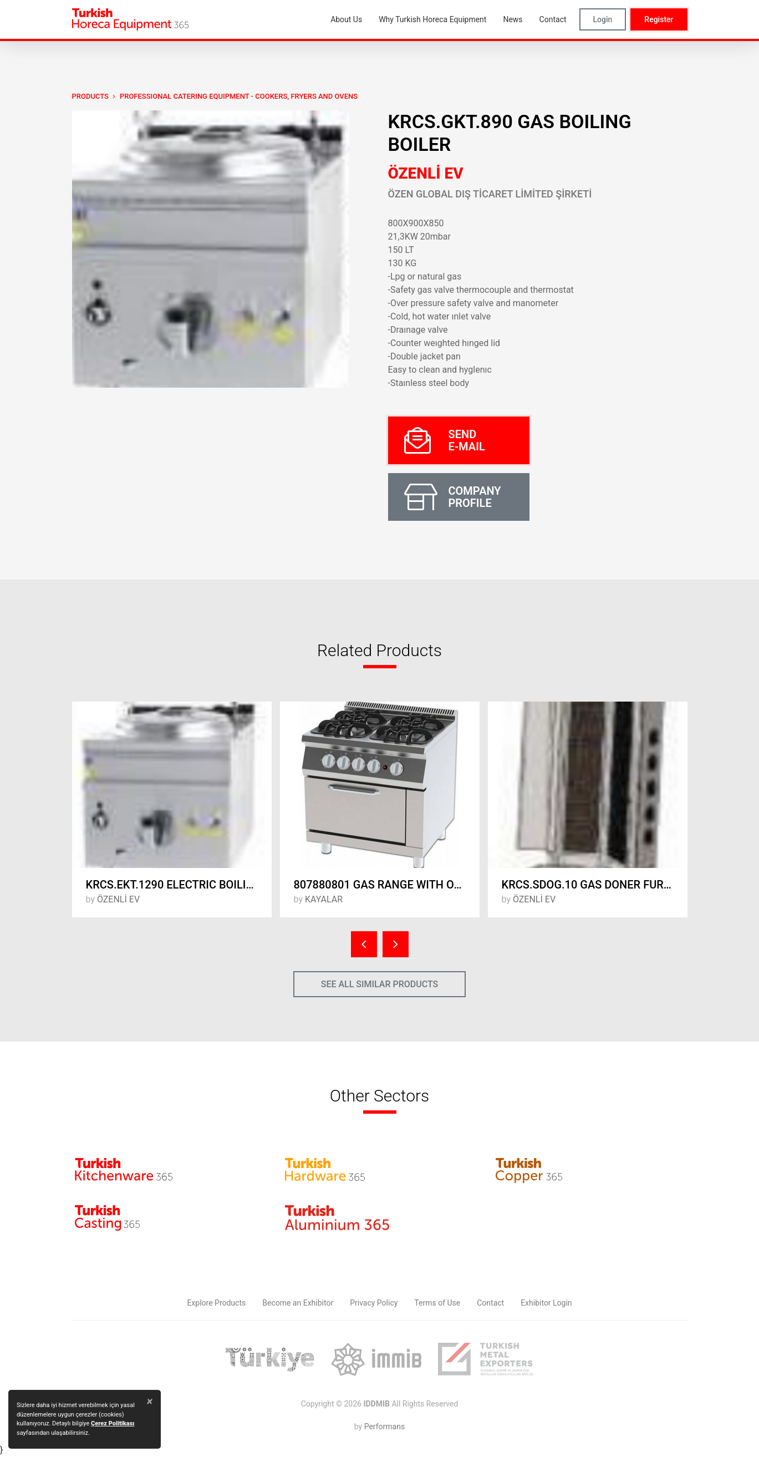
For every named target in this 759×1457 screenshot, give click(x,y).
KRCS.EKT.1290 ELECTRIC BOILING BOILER (179, 884)
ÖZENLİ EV (425, 173)
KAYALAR (324, 899)
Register (658, 19)
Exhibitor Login (546, 1302)
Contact (490, 1302)
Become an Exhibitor (297, 1302)
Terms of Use (437, 1302)
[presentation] (364, 944)
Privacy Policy (374, 1302)
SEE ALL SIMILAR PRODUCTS (380, 984)
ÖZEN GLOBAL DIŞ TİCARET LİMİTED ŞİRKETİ (490, 194)
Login (603, 19)
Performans (384, 1426)
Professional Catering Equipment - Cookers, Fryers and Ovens (239, 96)
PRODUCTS (90, 96)
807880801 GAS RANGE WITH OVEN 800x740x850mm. (387, 884)
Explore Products (216, 1302)
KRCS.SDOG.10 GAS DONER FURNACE (594, 884)
